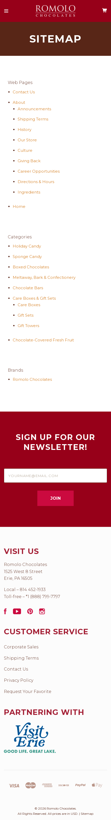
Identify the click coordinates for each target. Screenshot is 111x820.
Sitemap (87, 814)
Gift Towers (28, 325)
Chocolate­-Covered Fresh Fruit (43, 339)
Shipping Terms (33, 119)
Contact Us (24, 91)
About (19, 102)
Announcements (34, 108)
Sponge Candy (27, 256)
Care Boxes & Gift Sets (34, 298)
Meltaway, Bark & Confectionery (44, 277)
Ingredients (29, 192)
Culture (25, 150)
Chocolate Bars (28, 287)
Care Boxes (29, 304)
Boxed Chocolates (31, 266)
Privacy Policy (18, 680)
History (24, 129)
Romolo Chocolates (32, 379)
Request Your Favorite (27, 691)
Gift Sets (25, 315)
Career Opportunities (39, 171)
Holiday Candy (27, 246)
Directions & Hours (36, 181)
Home (19, 206)
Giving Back (29, 160)
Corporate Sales (21, 646)
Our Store (27, 139)
